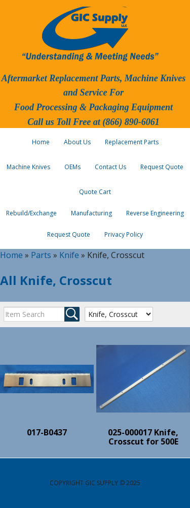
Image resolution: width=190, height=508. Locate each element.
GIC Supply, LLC (89, 33)
